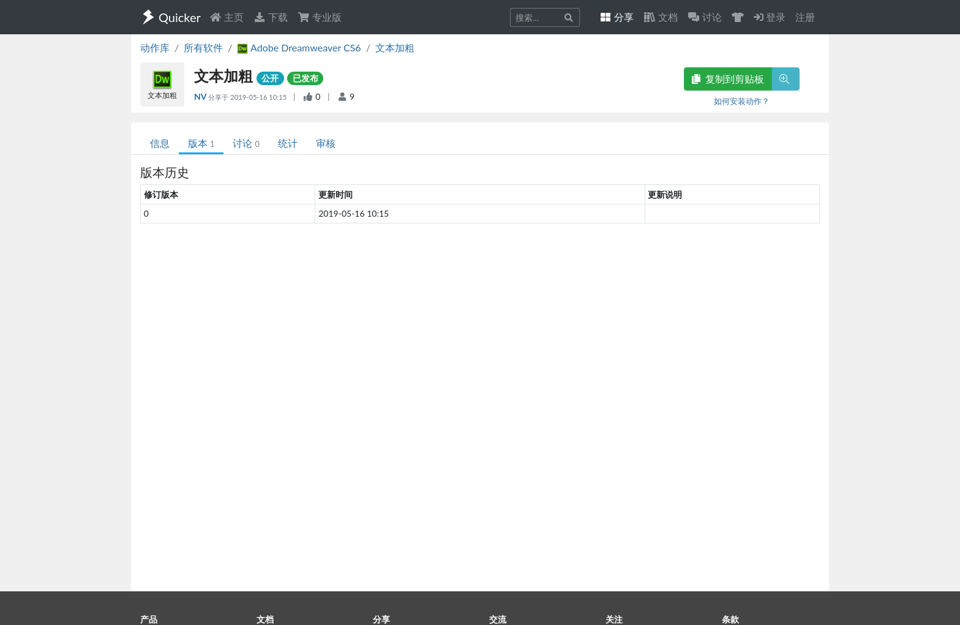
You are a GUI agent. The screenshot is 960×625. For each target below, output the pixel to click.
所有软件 (203, 47)
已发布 (305, 78)
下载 (270, 17)
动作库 (155, 47)
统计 (288, 143)
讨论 (246, 143)
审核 (326, 143)
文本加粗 (394, 47)
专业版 (320, 17)
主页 (226, 17)
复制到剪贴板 (728, 78)
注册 (805, 17)
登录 (770, 17)
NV (201, 96)
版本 (201, 143)
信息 (160, 143)
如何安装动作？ (742, 101)
